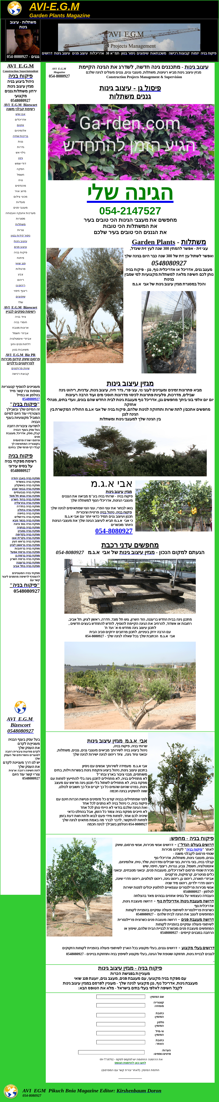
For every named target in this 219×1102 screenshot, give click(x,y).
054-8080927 (114, 531)
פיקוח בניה (194, 849)
